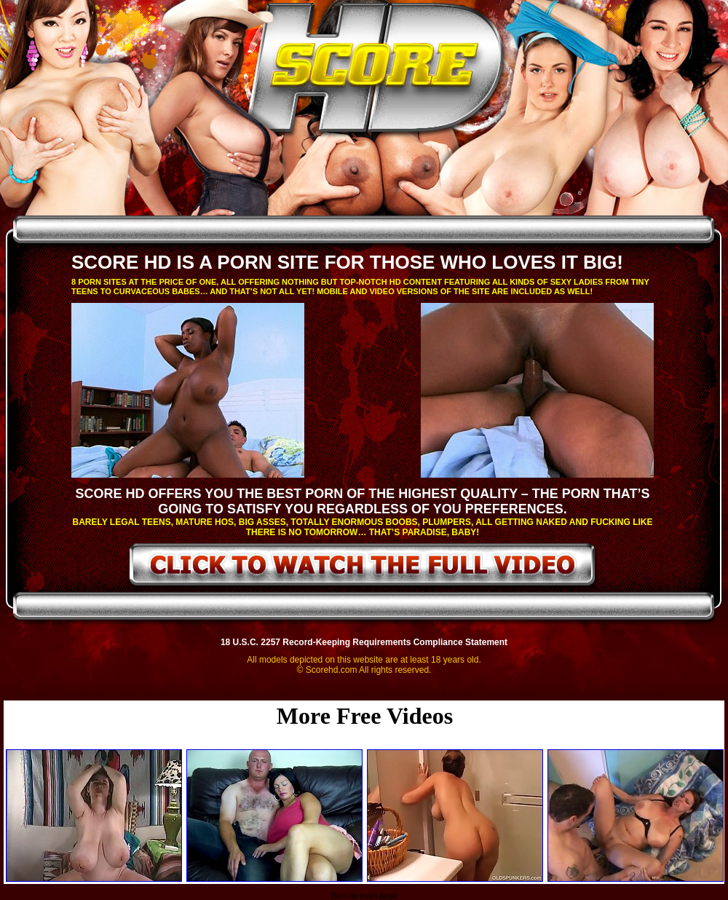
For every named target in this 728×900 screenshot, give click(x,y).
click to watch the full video (363, 567)
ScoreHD (376, 71)
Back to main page (364, 895)
